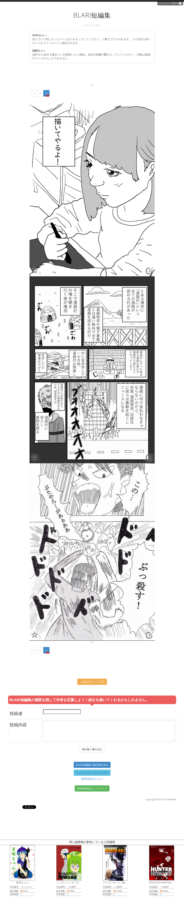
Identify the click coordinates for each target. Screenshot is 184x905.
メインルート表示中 (170, 3)
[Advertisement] (95, 75)
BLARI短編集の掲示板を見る (92, 764)
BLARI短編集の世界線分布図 (92, 772)
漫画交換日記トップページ (92, 788)
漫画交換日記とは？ (92, 778)
